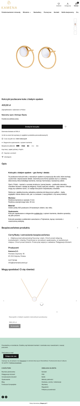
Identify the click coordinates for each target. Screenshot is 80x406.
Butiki (43, 377)
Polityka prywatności (48, 389)
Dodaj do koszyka (32, 127)
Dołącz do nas (10, 356)
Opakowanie (6, 379)
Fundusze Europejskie (9, 384)
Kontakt (44, 372)
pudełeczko (38, 213)
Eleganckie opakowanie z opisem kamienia (17, 142)
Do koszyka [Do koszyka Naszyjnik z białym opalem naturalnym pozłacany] (15, 326)
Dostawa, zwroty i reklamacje (51, 382)
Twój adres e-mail (7, 352)
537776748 (12, 260)
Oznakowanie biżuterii (9, 377)
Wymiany (45, 384)
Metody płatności (47, 379)
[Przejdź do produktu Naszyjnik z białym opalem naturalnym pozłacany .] (34, 294)
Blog (3, 382)
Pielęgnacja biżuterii (8, 374)
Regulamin (23, 361)
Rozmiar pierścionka (8, 372)
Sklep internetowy (38, 403)
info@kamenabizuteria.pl (17, 263)
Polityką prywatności (15, 363)
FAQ (43, 374)
